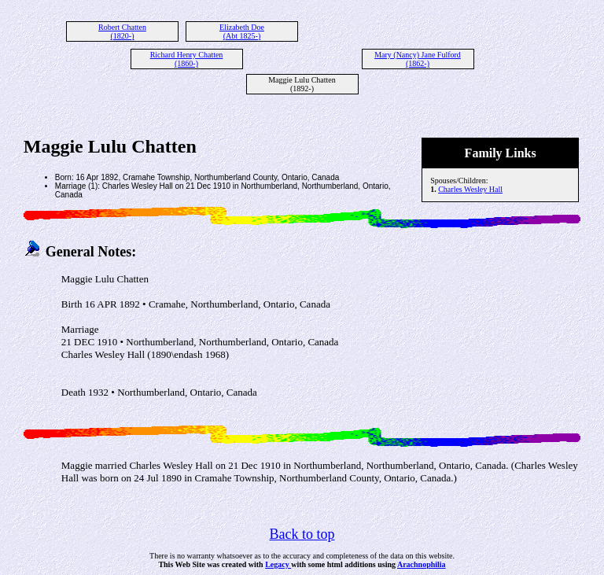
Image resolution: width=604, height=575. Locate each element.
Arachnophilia (421, 564)
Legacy (278, 564)
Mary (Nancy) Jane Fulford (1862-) (417, 59)
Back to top (302, 534)
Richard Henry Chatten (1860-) (186, 59)
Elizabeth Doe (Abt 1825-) (241, 31)
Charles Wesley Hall (470, 189)
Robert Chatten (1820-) (122, 31)
